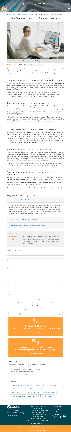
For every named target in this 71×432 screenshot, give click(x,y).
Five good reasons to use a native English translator (35, 309)
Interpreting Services (48, 392)
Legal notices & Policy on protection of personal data (43, 427)
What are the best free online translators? (21, 371)
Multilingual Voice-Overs (32, 392)
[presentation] (19, 288)
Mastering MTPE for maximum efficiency (21, 367)
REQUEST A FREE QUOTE (35, 326)
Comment (10, 268)
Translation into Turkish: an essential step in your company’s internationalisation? (35, 303)
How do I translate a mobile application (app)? (22, 374)
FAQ (58, 409)
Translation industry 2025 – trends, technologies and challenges (28, 364)
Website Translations (17, 385)
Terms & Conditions (17, 427)
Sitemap (29, 430)
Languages (57, 406)
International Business (18, 396)
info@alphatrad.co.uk (38, 423)
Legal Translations (16, 389)
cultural (14, 138)
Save (9, 295)
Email (9, 261)
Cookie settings (40, 430)
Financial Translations (33, 385)
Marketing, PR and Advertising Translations (40, 396)
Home (9, 14)
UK (68, 4)
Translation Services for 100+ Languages (35, 347)
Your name (10, 254)
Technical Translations (32, 389)
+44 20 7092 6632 (42, 421)
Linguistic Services (16, 392)
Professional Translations (26, 14)
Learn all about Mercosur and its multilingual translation (26, 369)
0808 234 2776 (40, 418)
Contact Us (57, 414)
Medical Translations (49, 385)
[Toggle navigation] (68, 9)
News (14, 14)
